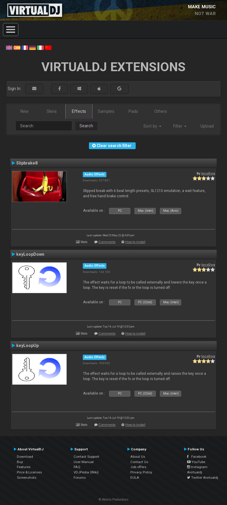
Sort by (152, 126)
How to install (135, 242)
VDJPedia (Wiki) (86, 472)
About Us (137, 456)
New (24, 111)
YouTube (196, 462)
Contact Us (139, 462)
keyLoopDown (30, 254)
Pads (133, 111)
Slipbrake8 (27, 163)
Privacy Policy (141, 472)
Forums (80, 477)
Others (160, 111)
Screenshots (26, 477)
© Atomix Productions (114, 499)
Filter (180, 126)
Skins (52, 111)
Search (86, 125)
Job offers (138, 467)
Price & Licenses (29, 472)
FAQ (77, 467)
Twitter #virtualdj (202, 477)
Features (23, 467)
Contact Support (86, 456)
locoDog (208, 173)
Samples (106, 111)
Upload (207, 126)
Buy (20, 462)
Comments (107, 242)
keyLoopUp (27, 345)
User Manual (84, 462)
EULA (134, 477)
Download (25, 456)
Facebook (196, 456)
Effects (79, 111)
